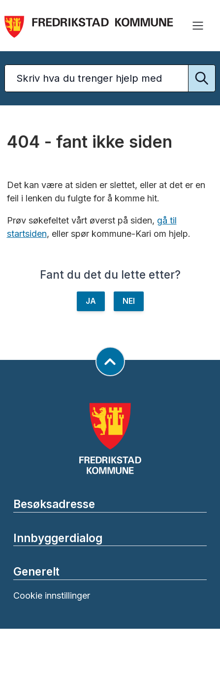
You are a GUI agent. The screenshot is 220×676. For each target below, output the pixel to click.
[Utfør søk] (202, 78)
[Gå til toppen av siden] (110, 361)
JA (91, 301)
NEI (129, 301)
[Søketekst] (110, 78)
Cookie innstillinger (51, 595)
